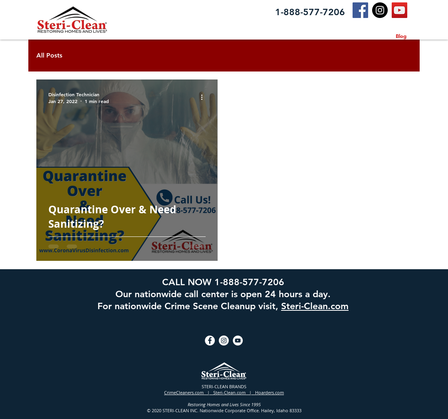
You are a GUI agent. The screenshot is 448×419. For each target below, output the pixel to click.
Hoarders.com (269, 392)
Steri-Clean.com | (234, 392)
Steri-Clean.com (315, 306)
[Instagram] (380, 10)
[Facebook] (360, 10)
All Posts (49, 55)
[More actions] (204, 97)
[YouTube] (399, 10)
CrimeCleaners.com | (188, 392)
